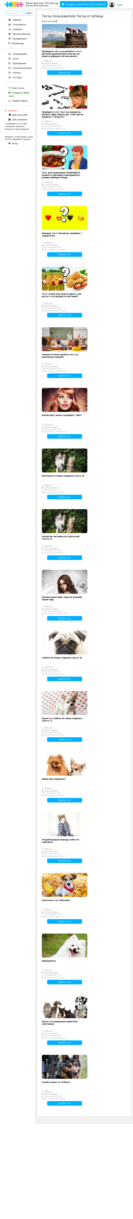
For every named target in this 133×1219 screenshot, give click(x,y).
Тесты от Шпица (51, 63)
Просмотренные (19, 33)
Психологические (20, 67)
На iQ (13, 58)
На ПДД (15, 77)
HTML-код (48, 60)
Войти (120, 4)
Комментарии (17, 100)
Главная (14, 19)
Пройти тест (64, 72)
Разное (14, 72)
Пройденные (17, 38)
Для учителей (17, 114)
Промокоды (16, 43)
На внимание (17, 53)
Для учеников (17, 119)
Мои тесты (16, 87)
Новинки (15, 29)
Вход (13, 143)
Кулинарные (17, 63)
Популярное (17, 24)
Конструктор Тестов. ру (42, 4)
